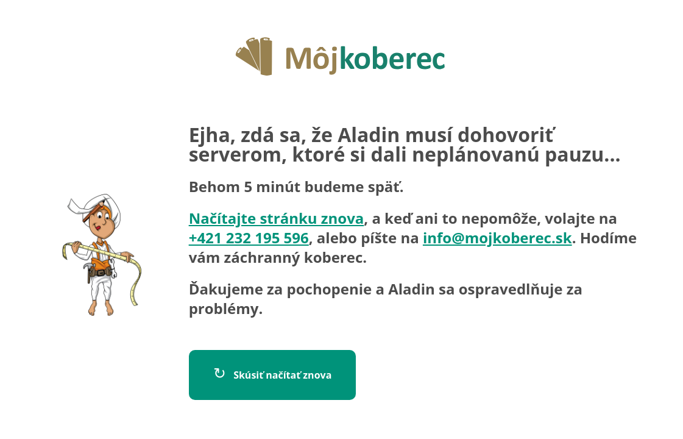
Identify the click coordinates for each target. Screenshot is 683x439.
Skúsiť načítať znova (272, 372)
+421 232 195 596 (249, 237)
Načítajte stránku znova (276, 218)
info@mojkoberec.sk (497, 237)
